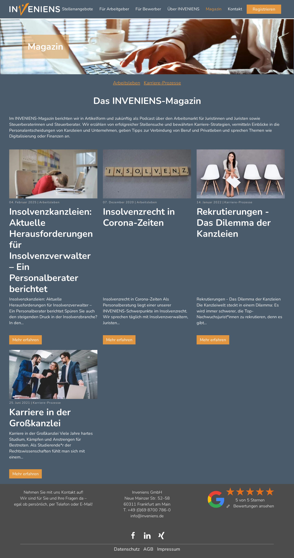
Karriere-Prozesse (162, 83)
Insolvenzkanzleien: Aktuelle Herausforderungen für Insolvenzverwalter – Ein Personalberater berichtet (51, 250)
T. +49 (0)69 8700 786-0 (147, 510)
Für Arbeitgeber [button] (114, 9)
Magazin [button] (213, 9)
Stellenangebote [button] (77, 9)
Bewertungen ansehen (250, 506)
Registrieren (264, 9)
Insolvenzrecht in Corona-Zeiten (139, 217)
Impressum (168, 549)
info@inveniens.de (147, 516)
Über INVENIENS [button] (183, 9)
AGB (148, 549)
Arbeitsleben (126, 83)
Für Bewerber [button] (148, 9)
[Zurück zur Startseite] (34, 9)
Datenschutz (127, 549)
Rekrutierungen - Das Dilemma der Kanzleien (234, 223)
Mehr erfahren (25, 340)
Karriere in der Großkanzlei (40, 417)
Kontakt (235, 9)
